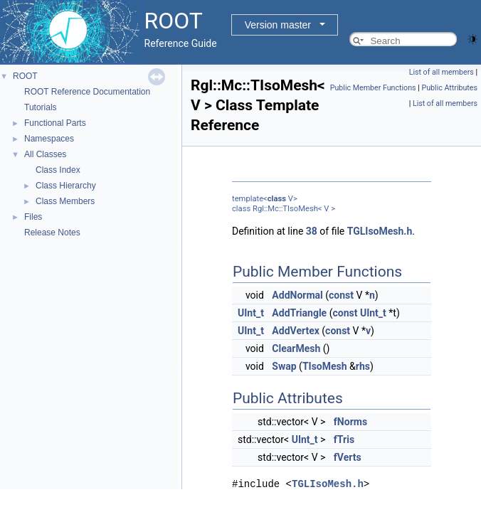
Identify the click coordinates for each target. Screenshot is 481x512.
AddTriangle (299, 313)
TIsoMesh (324, 366)
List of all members (441, 72)
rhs (363, 366)
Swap (284, 366)
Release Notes (52, 233)
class (277, 198)
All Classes (45, 154)
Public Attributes (449, 87)
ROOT (25, 76)
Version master (278, 25)
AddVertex (295, 330)
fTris (344, 439)
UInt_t (251, 313)
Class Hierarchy (66, 186)
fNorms (350, 421)
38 (311, 231)
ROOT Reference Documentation (87, 92)
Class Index (58, 170)
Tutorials (40, 107)
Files (33, 217)
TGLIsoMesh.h (380, 231)
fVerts (347, 457)
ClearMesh (296, 348)
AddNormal (297, 295)
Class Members (65, 201)
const (341, 295)
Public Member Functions (373, 87)
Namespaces (49, 139)
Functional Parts (55, 123)
